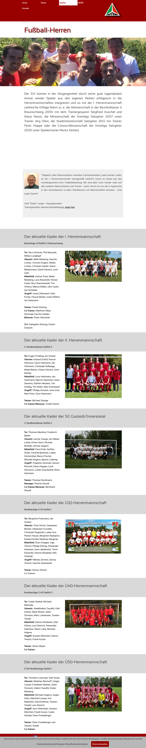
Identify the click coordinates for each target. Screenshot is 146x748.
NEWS (81, 3)
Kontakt (25, 8)
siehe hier (70, 207)
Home (24, 3)
